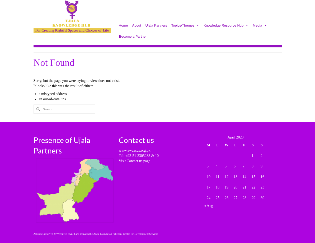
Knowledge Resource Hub (226, 25)
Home (123, 25)
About (136, 25)
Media (260, 25)
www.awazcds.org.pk (135, 150)
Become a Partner (133, 36)
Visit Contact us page (134, 161)
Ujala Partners (156, 25)
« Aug (208, 206)
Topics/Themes (185, 25)
